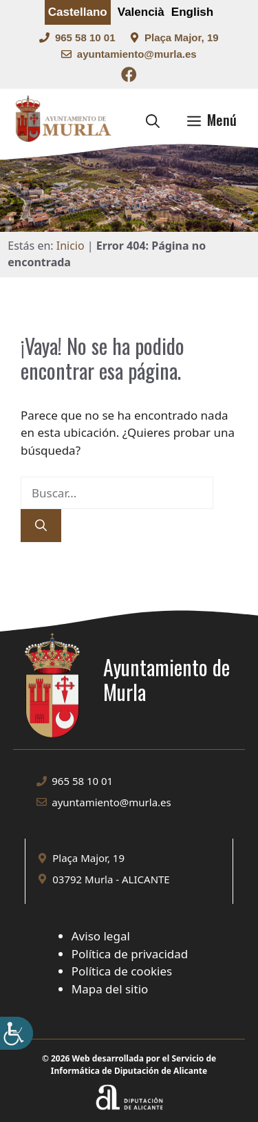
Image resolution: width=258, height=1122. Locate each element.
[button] (152, 119)
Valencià (141, 12)
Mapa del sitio (110, 989)
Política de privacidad (130, 954)
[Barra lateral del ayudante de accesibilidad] (16, 1033)
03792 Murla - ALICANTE (110, 879)
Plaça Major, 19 (181, 37)
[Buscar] (41, 525)
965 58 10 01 (85, 37)
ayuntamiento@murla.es (137, 54)
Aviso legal (101, 936)
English (192, 12)
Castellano (77, 12)
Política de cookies (122, 971)
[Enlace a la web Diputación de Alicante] (129, 1080)
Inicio (70, 245)
